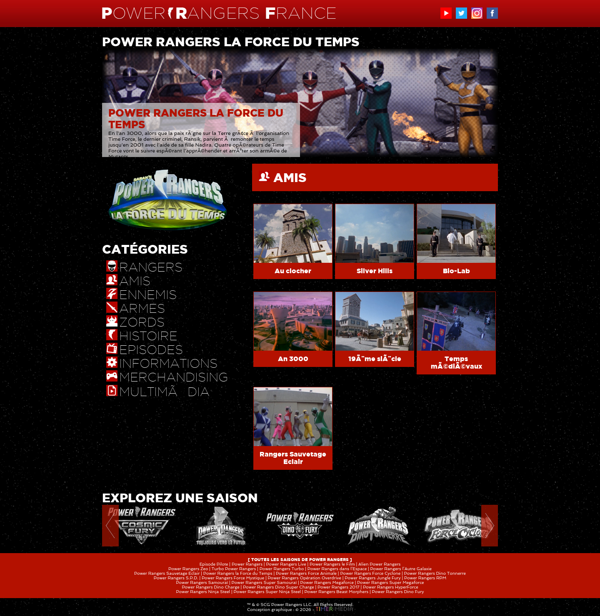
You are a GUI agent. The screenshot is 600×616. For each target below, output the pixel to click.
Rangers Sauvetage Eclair (293, 457)
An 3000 (293, 358)
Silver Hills (374, 270)
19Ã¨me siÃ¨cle (374, 358)
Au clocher (293, 270)
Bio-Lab (456, 270)
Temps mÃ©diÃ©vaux (456, 362)
